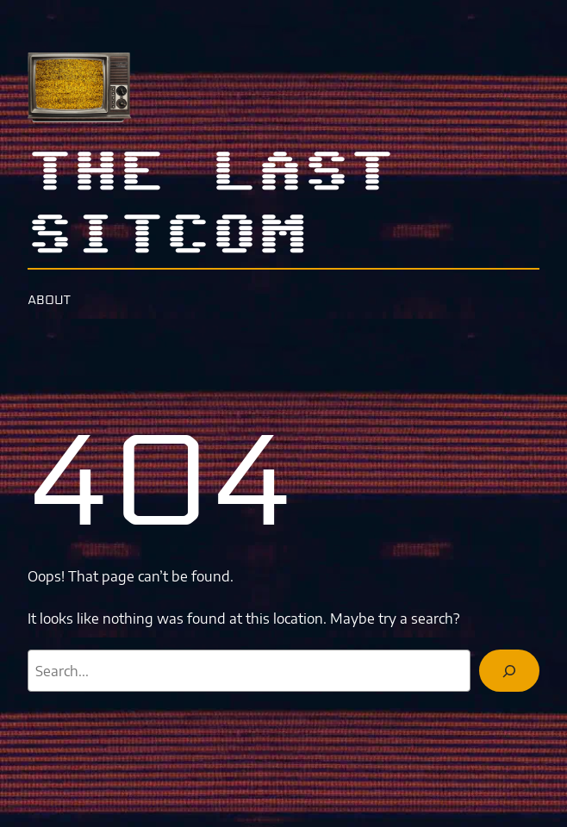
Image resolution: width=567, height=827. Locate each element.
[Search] (509, 671)
